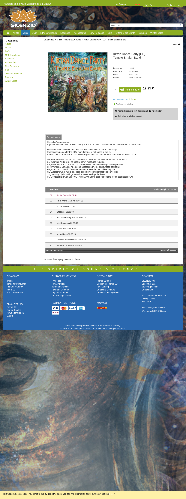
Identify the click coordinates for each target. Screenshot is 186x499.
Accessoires (80, 33)
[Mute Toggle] (168, 250)
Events (10, 316)
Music (25, 33)
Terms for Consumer (16, 284)
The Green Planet (15, 292)
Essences (65, 33)
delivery (132, 99)
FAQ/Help (56, 281)
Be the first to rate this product (130, 116)
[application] (111, 220)
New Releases (97, 33)
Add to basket (130, 89)
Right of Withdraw (15, 287)
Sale (110, 33)
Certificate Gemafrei (106, 290)
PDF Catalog (103, 287)
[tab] (53, 137)
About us (11, 290)
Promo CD (11, 307)
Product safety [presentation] (53, 137)
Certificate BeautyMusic (108, 292)
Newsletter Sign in (15, 313)
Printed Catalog (14, 310)
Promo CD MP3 (104, 281)
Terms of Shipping (60, 287)
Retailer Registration (61, 295)
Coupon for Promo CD (107, 284)
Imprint (10, 281)
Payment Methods (60, 290)
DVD (34, 33)
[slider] (111, 250)
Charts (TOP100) (15, 304)
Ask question (157, 111)
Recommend (143, 111)
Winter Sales (156, 33)
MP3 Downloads (48, 33)
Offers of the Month (125, 33)
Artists (16, 33)
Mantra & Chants (72, 259)
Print (175, 44)
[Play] (51, 250)
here (111, 494)
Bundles (143, 33)
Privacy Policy (58, 284)
